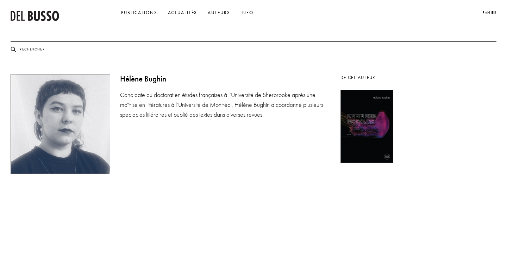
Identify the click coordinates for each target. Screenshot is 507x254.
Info (247, 13)
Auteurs (219, 13)
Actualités (183, 13)
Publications (139, 13)
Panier (489, 12)
